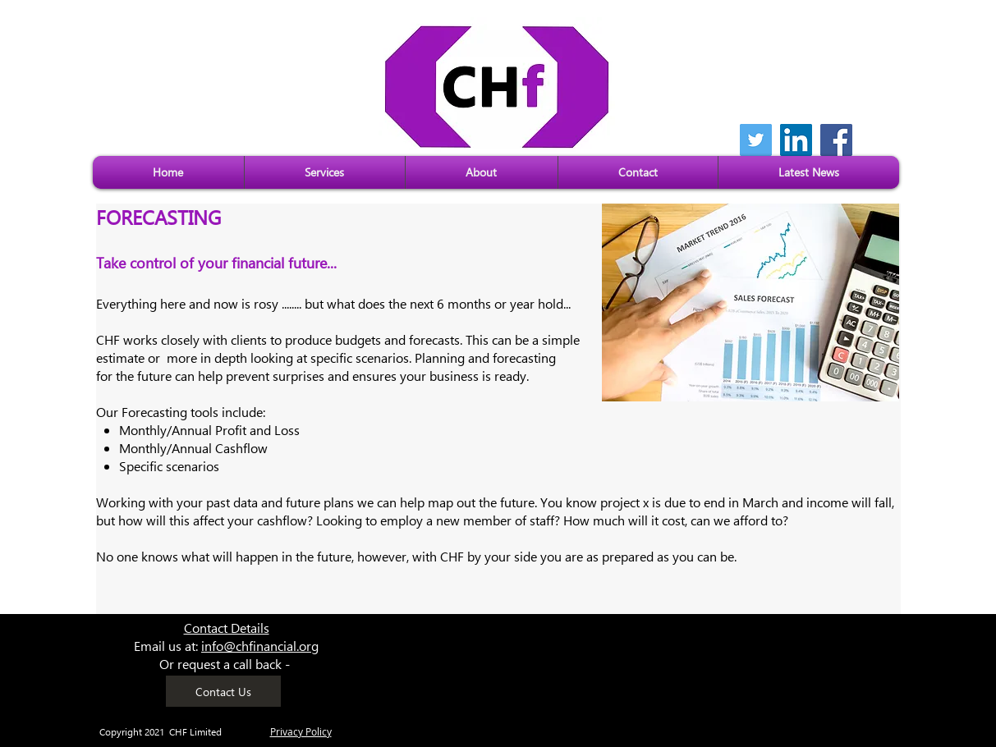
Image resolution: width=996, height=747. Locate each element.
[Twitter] (756, 140)
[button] (325, 172)
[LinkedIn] (796, 140)
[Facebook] (836, 140)
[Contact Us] (223, 691)
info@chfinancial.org (260, 645)
